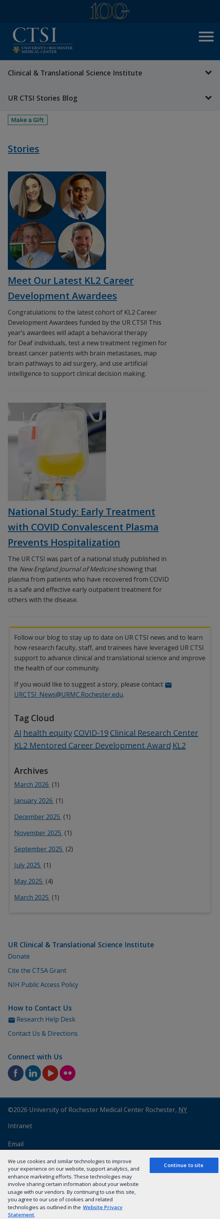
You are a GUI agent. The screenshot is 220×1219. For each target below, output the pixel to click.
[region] (110, 1184)
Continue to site (184, 1165)
